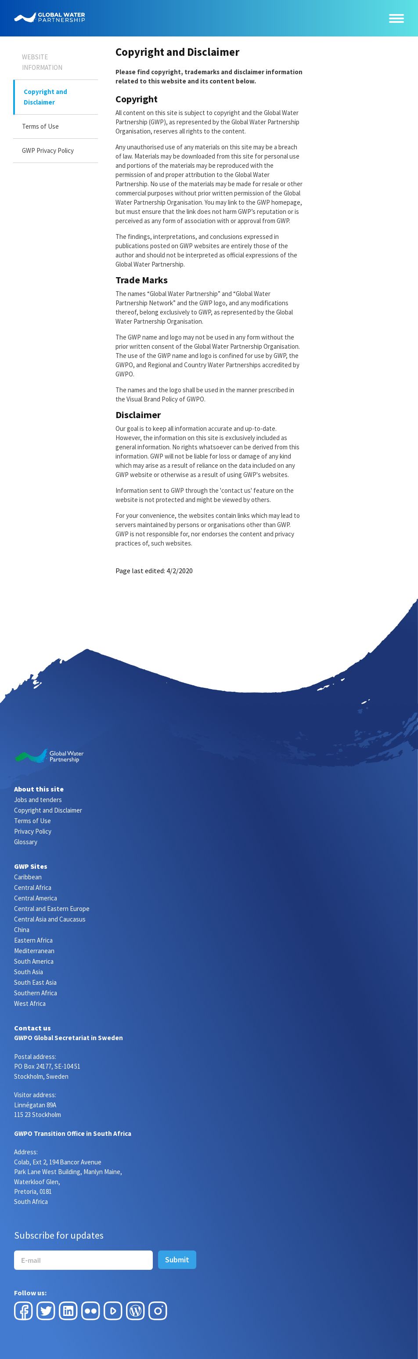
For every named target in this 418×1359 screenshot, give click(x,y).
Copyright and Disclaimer (45, 96)
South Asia (28, 972)
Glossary (25, 842)
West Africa (30, 1003)
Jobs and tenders (38, 799)
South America (34, 961)
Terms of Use (40, 126)
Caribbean (28, 877)
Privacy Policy (32, 831)
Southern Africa (35, 993)
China (21, 929)
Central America (35, 898)
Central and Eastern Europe (52, 908)
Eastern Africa (33, 940)
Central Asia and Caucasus (50, 919)
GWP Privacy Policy (48, 150)
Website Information (42, 62)
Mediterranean (34, 951)
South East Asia (35, 982)
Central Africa (32, 887)
